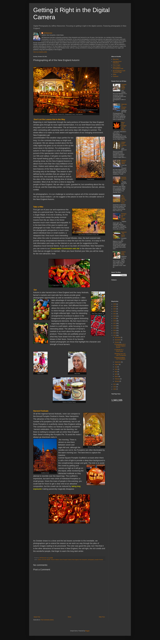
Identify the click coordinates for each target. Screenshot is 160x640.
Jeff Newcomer (47, 33)
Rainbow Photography (123, 179)
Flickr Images (116, 65)
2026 (114, 304)
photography (91, 559)
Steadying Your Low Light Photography (120, 354)
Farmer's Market (55, 559)
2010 (114, 386)
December (118, 337)
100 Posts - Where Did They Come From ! (123, 199)
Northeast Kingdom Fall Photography (119, 358)
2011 (114, 384)
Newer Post (37, 617)
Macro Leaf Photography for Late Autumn (123, 126)
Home (69, 617)
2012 (114, 335)
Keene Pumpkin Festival (65, 559)
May (116, 371)
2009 (114, 389)
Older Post (102, 617)
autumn (40, 559)
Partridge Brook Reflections (117, 62)
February (117, 379)
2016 (114, 325)
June (116, 369)
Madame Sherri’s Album (123, 162)
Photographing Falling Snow (123, 87)
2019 (114, 318)
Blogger (87, 631)
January (117, 381)
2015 (114, 328)
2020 (114, 316)
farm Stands (47, 559)
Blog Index (116, 59)
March (117, 376)
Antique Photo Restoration (123, 144)
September (118, 362)
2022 (114, 311)
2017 (114, 323)
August (117, 364)
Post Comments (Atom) (47, 620)
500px (114, 74)
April (116, 374)
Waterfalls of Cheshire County (124, 106)
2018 (114, 321)
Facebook (115, 76)
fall (43, 559)
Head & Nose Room (123, 253)
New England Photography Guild (118, 67)
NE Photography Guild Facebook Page (119, 71)
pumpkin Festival (99, 559)
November (118, 340)
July (116, 367)
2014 (114, 330)
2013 (114, 333)
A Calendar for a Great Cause (118, 350)
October (117, 342)
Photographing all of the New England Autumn (119, 346)
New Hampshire (83, 559)
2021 (114, 313)
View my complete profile (40, 52)
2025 (114, 306)
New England (75, 559)
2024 (114, 309)
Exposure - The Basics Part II (124, 234)
